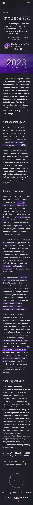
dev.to (20, 492)
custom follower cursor (11, 303)
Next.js (16, 501)
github (13, 492)
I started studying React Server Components (15, 266)
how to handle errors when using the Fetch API (16, 349)
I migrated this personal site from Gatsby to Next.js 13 (15, 280)
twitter (28, 492)
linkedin (5, 492)
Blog (6, 12)
